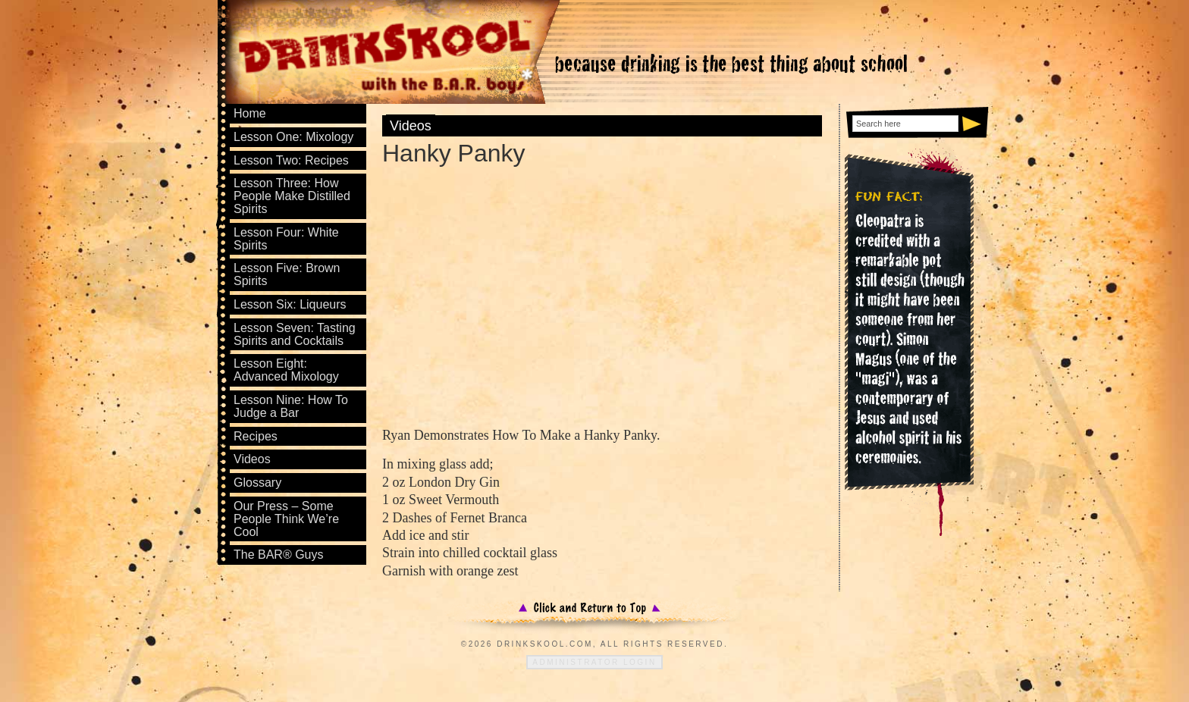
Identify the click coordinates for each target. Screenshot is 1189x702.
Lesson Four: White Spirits (286, 239)
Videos (410, 125)
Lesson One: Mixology (293, 136)
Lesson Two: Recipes (291, 160)
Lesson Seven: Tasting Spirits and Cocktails (295, 334)
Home (250, 113)
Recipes (256, 436)
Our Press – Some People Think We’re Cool (286, 519)
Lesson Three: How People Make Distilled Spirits (292, 196)
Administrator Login (594, 662)
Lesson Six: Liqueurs (290, 304)
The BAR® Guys (279, 554)
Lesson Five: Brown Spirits (287, 274)
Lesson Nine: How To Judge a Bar (291, 406)
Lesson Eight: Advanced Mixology (286, 370)
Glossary (257, 482)
